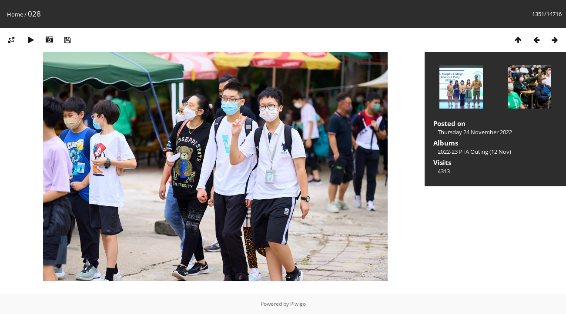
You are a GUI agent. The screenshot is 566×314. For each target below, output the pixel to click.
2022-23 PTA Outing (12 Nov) (474, 151)
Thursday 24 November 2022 (475, 132)
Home (15, 14)
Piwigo (298, 303)
